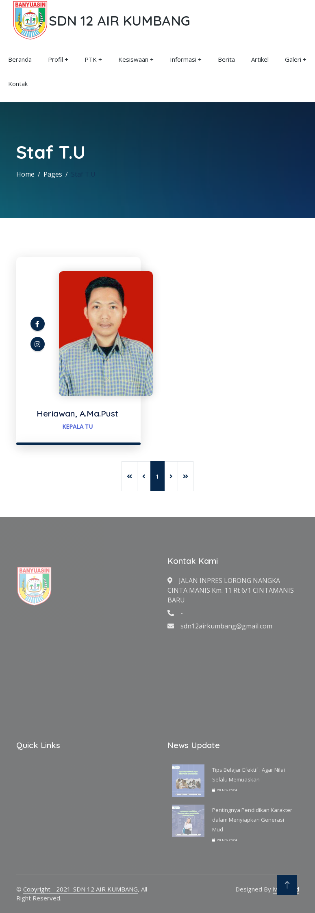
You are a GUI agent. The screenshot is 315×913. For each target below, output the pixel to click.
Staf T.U (83, 174)
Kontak (18, 84)
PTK (91, 59)
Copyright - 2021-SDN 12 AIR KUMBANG (80, 889)
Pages (52, 174)
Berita (226, 59)
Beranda (20, 59)
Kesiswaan (133, 59)
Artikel (260, 59)
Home (25, 174)
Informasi (183, 59)
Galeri (293, 59)
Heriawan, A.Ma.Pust (77, 413)
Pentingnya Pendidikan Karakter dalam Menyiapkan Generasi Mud (252, 819)
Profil (55, 59)
